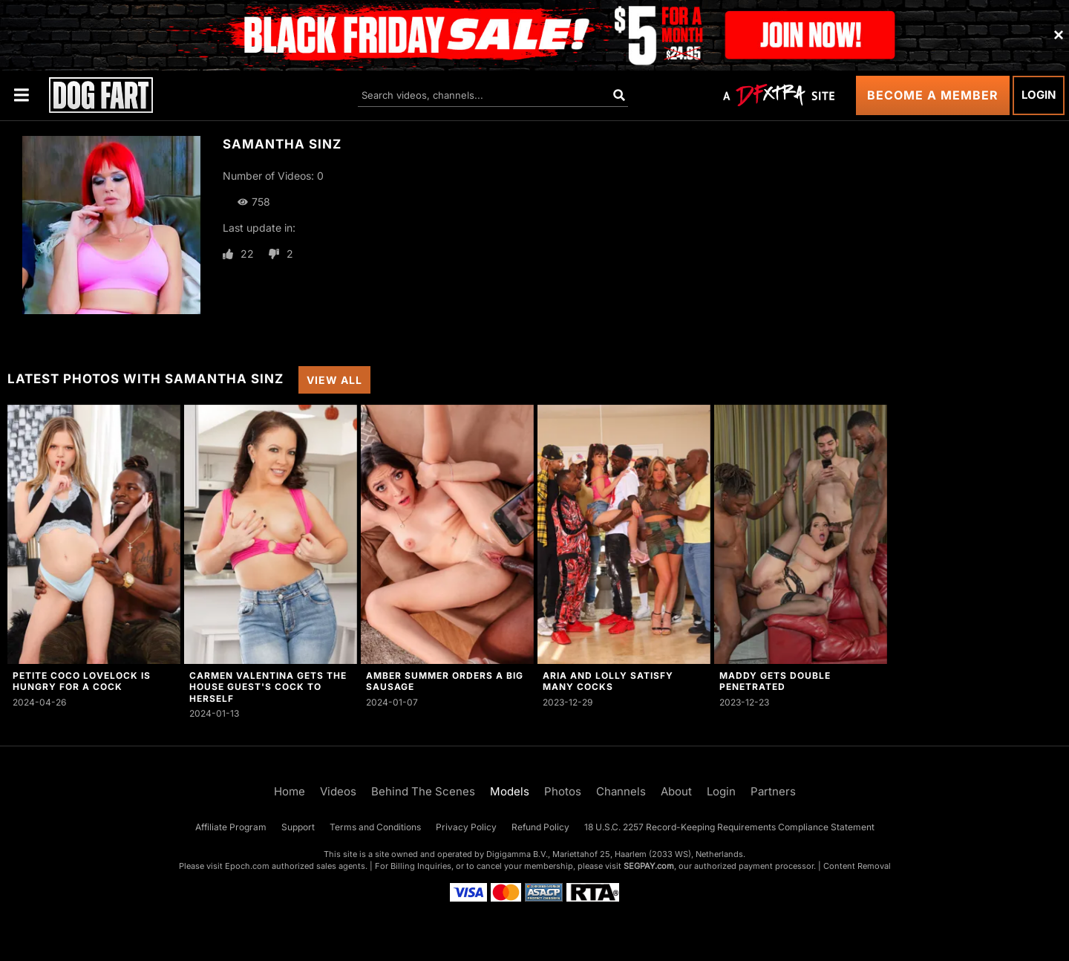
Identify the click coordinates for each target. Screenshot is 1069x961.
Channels (621, 791)
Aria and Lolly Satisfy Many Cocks (608, 681)
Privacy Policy (466, 827)
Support (298, 827)
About (676, 791)
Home (289, 791)
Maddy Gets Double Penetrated (775, 681)
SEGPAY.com (649, 866)
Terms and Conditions (375, 827)
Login (1038, 95)
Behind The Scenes (423, 791)
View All (334, 380)
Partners (773, 791)
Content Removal (857, 866)
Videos (338, 791)
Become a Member (932, 95)
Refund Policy (540, 827)
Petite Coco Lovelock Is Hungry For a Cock (82, 681)
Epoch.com (247, 866)
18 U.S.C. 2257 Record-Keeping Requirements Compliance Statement (729, 827)
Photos (562, 791)
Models (509, 791)
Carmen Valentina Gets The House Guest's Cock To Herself (268, 687)
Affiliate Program (231, 827)
